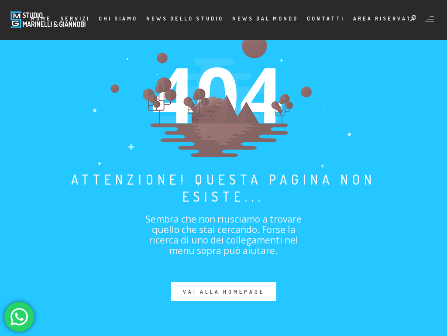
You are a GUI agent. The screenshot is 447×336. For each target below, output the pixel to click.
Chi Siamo (118, 18)
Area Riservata (384, 18)
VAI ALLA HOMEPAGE (224, 291)
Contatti (325, 18)
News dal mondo (265, 18)
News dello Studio (185, 18)
